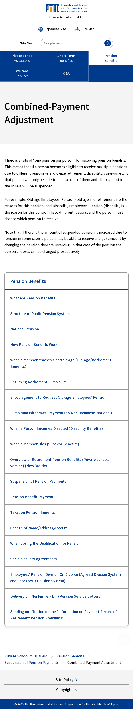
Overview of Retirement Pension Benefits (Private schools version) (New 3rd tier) (59, 462)
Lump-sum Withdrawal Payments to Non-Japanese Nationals (61, 412)
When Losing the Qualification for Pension (45, 543)
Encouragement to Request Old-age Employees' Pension (58, 397)
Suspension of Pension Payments (38, 481)
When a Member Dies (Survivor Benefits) (44, 443)
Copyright (66, 689)
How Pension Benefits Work (34, 344)
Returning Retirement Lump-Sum (38, 381)
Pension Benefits (28, 281)
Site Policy (66, 679)
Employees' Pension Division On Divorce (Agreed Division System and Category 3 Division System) (65, 577)
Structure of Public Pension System (40, 313)
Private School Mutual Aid (26, 656)
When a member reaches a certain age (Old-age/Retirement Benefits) (60, 363)
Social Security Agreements (33, 558)
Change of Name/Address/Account (39, 527)
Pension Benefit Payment (32, 496)
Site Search (29, 43)
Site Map (85, 29)
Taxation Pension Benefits (32, 512)
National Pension (24, 328)
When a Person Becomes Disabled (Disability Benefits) (56, 428)
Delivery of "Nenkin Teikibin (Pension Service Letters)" (56, 596)
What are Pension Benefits (32, 298)
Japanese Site (52, 29)
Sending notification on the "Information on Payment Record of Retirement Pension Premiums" (63, 615)
